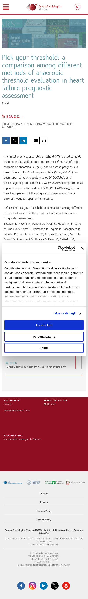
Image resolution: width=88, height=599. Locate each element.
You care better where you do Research (22, 439)
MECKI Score (50, 404)
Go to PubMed (13, 275)
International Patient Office (17, 410)
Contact (7, 404)
